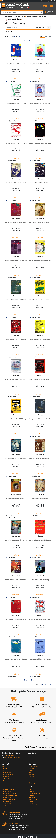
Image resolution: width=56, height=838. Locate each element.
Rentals (31, 768)
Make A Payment (7, 774)
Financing (32, 779)
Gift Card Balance (7, 779)
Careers (31, 795)
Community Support (8, 789)
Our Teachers (6, 806)
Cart (3, 770)
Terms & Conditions (8, 799)
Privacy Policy (6, 801)
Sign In (4, 766)
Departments (8, 16)
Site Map (32, 797)
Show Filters (10, 31)
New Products (33, 766)
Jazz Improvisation (32, 16)
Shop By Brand (33, 799)
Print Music (17, 16)
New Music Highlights (13, 19)
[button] (42, 5)
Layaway (32, 781)
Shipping (32, 783)
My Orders (5, 777)
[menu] (51, 5)
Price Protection (7, 797)
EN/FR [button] (52, 1)
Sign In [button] (41, 1)
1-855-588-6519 (8, 755)
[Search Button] (41, 12)
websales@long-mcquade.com (12, 757)
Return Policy (6, 804)
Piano (23, 16)
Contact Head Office (35, 793)
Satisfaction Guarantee (9, 795)
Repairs (31, 772)
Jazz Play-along (40, 28)
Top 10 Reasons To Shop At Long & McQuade (40, 747)
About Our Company (8, 791)
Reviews (31, 801)
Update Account (7, 772)
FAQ (30, 789)
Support (31, 777)
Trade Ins (32, 774)
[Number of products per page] (42, 36)
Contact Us (4, 1)
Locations (32, 791)
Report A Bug (33, 804)
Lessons (31, 770)
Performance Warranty (9, 793)
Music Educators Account (10, 781)
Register (4, 768)
